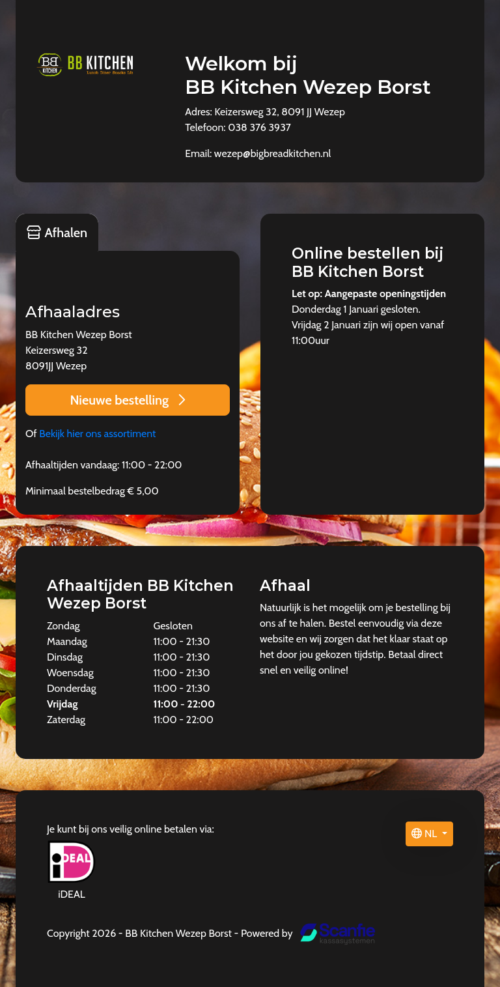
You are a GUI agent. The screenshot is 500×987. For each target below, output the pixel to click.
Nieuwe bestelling (127, 400)
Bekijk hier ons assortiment (97, 433)
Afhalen (57, 232)
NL (425, 833)
